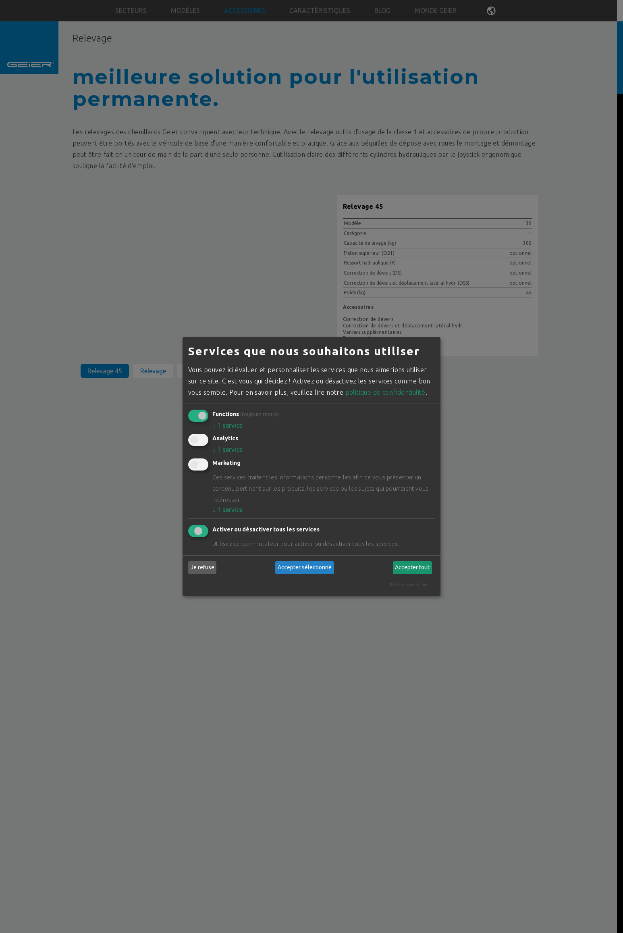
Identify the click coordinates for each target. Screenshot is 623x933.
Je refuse (202, 567)
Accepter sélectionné (305, 567)
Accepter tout (412, 567)
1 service (227, 425)
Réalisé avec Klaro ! (411, 584)
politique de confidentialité (385, 392)
